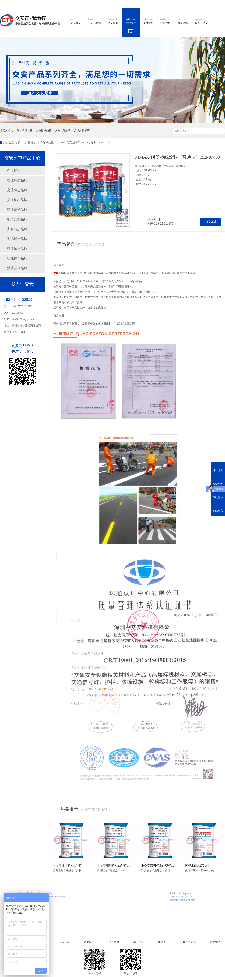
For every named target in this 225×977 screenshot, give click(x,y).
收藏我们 (217, 3)
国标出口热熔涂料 (197, 865)
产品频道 (30, 142)
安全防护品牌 (17, 229)
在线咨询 (210, 222)
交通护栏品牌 (82, 130)
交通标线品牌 (43, 130)
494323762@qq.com (24, 319)
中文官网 (123, 3)
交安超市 (113, 21)
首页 (18, 142)
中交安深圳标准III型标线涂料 (116, 865)
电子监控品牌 (17, 219)
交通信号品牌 (63, 130)
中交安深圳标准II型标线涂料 (72, 865)
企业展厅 (131, 21)
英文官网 (140, 3)
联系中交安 (201, 21)
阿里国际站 (157, 3)
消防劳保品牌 (17, 268)
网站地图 (200, 3)
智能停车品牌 (17, 258)
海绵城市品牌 (17, 239)
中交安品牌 (94, 21)
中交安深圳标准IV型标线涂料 (160, 865)
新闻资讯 (182, 21)
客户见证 (138, 942)
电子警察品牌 (24, 130)
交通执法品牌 (17, 248)
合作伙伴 (165, 21)
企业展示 (14, 170)
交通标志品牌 (17, 190)
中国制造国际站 (179, 3)
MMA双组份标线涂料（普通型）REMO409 (85, 142)
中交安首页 (74, 21)
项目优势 (148, 21)
